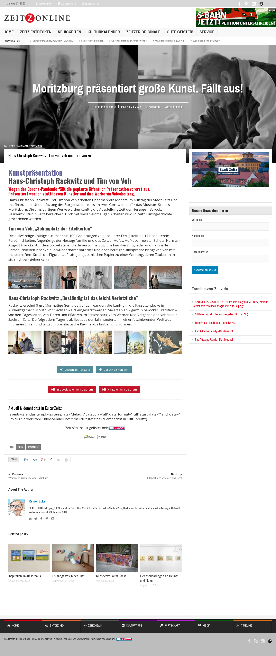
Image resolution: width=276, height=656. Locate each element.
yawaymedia (83, 639)
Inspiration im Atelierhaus (24, 576)
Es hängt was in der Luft (68, 576)
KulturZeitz (22, 145)
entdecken (61, 624)
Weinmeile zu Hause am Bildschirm (51, 476)
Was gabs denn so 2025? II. (169, 41)
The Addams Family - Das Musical (214, 331)
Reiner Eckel (37, 501)
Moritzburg (33, 447)
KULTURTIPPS (138, 624)
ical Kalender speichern (119, 389)
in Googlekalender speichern (72, 389)
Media (214, 624)
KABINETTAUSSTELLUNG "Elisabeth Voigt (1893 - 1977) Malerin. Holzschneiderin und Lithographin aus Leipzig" (230, 304)
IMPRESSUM (44, 3)
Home (8, 32)
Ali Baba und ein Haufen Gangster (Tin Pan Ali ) (221, 314)
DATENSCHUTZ (66, 3)
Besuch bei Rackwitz (75, 369)
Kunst (20, 447)
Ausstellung (154, 106)
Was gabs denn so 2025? (206, 41)
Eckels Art (57, 639)
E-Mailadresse (200, 252)
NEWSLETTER (90, 3)
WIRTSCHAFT (176, 624)
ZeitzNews (100, 624)
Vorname (197, 219)
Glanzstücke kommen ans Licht (138, 476)
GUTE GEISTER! (180, 32)
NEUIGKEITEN (69, 32)
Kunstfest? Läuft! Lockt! (111, 576)
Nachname (198, 236)
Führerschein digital (92, 41)
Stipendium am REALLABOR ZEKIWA (53, 41)
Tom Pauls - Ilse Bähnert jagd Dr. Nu (215, 323)
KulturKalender (104, 32)
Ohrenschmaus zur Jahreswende (129, 41)
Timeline (252, 624)
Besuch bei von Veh (113, 369)
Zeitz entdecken (36, 32)
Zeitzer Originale (143, 32)
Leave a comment (173, 106)
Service (207, 32)
